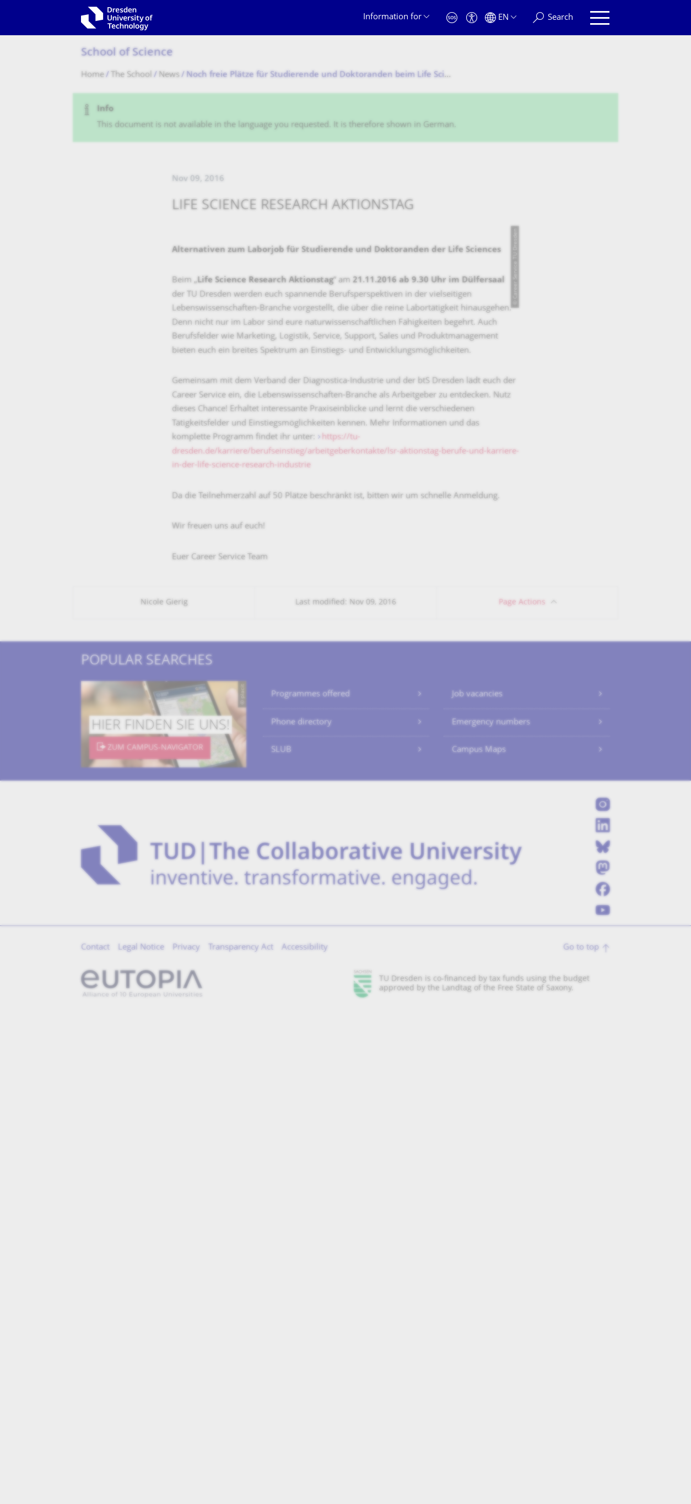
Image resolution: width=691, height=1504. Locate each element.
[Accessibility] (472, 18)
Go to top (581, 1438)
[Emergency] (452, 18)
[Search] (553, 18)
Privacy (186, 1438)
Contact (95, 1438)
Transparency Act (240, 1438)
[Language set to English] (500, 18)
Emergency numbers (491, 1212)
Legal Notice (141, 1438)
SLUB (281, 1240)
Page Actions (522, 1092)
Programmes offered (310, 1184)
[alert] (345, 117)
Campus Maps (479, 1240)
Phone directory (301, 1212)
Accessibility (305, 1438)
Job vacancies (477, 1184)
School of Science (127, 53)
